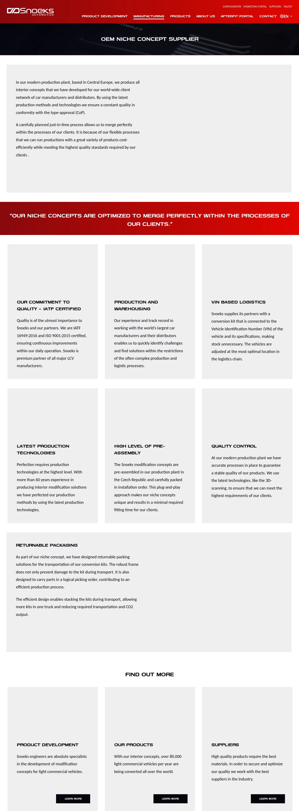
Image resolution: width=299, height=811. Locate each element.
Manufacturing (146, 16)
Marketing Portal (255, 6)
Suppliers (275, 6)
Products (178, 16)
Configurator (232, 6)
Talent (288, 6)
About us (203, 16)
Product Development (102, 16)
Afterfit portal (235, 16)
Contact (265, 16)
